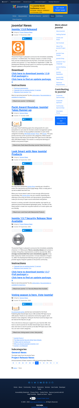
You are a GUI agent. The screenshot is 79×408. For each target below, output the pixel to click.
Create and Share (59, 38)
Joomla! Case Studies (60, 54)
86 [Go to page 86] (23, 363)
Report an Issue (42, 394)
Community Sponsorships (60, 107)
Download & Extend (15, 1)
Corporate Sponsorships (60, 96)
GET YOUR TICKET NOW (60, 9)
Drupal (44, 134)
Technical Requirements (60, 83)
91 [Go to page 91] (40, 363)
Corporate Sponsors (59, 101)
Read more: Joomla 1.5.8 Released (23, 101)
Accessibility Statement (22, 392)
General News (24, 113)
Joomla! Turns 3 (18, 338)
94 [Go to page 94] (50, 363)
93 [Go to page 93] (47, 363)
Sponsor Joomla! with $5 (56, 392)
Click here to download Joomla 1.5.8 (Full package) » (30, 74)
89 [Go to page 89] (33, 363)
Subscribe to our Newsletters (61, 120)
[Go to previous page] (16, 362)
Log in (50, 394)
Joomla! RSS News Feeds (59, 78)
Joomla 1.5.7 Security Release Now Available (32, 220)
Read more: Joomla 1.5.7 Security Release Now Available (30, 289)
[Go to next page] (53, 362)
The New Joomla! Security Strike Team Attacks (28, 340)
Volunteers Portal (59, 112)
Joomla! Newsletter (59, 73)
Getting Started (61, 34)
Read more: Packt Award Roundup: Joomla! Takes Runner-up (31, 145)
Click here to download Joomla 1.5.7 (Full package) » (30, 273)
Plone (37, 134)
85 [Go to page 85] (19, 363)
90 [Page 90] (37, 363)
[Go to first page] (13, 362)
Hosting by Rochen (39, 407)
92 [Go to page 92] (44, 363)
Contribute (59, 16)
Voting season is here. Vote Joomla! (32, 294)
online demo (36, 95)
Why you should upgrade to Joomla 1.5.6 (26, 344)
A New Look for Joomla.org (22, 342)
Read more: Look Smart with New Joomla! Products (28, 212)
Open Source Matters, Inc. (38, 402)
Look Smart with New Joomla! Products (29, 153)
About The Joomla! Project (60, 47)
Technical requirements (21, 88)
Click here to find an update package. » (31, 80)
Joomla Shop (31, 186)
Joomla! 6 (46, 16)
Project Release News (26, 32)
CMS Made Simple (29, 134)
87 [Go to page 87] (26, 363)
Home (14, 16)
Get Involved (60, 43)
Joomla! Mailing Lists (61, 68)
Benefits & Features (35, 16)
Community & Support (40, 1)
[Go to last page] (57, 362)
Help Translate (31, 394)
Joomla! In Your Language (60, 63)
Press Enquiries (17, 19)
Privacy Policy (34, 392)
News (52, 16)
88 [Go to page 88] (30, 363)
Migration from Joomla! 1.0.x (22, 92)
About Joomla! (22, 16)
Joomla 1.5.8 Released (24, 29)
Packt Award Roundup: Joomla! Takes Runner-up (30, 108)
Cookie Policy (44, 392)
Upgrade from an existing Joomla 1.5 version (27, 90)
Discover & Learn (27, 1)
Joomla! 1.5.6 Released (21, 346)
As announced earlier (18, 312)
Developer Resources (54, 1)
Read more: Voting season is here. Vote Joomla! (27, 332)
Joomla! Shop (60, 58)
